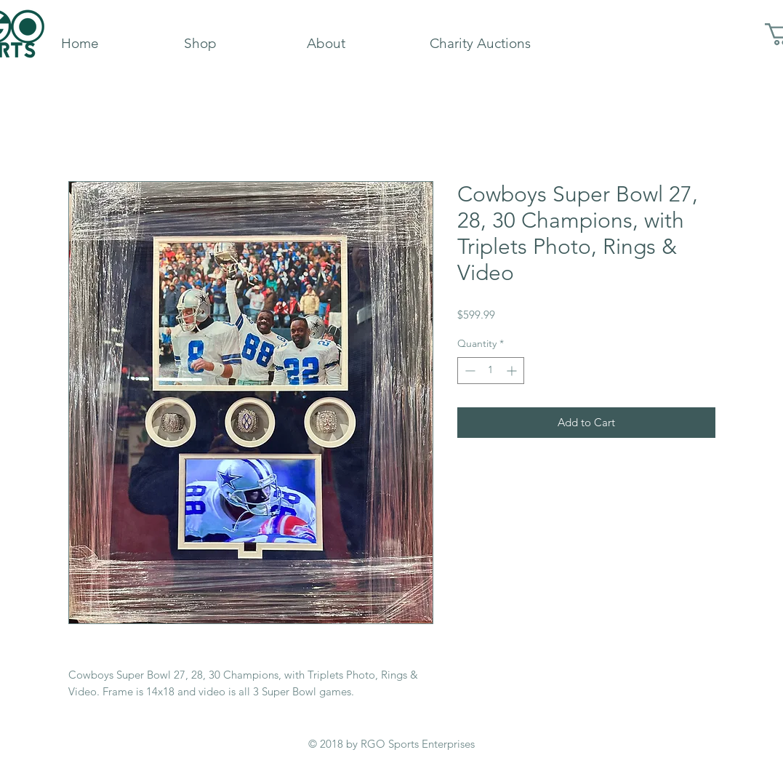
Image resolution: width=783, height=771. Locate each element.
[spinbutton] (491, 370)
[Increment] (513, 370)
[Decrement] (468, 370)
